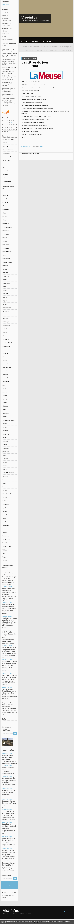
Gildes (4, 350)
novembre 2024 (6, 23)
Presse (5, 466)
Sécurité (5, 490)
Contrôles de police (7, 88)
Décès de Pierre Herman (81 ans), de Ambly (9, 77)
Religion (5, 476)
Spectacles (6, 504)
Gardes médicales (8, 343)
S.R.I (4, 480)
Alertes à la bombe (8, 150)
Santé (4, 483)
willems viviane (7, 604)
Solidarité (5, 501)
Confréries (6, 248)
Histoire (5, 357)
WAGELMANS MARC (9, 588)
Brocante (5, 195)
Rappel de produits (8, 472)
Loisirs (5, 416)
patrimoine (6, 451)
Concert (5, 237)
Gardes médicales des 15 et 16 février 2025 (9, 803)
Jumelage (5, 392)
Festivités (5, 332)
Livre (4, 409)
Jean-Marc (5, 661)
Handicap (5, 353)
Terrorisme (6, 515)
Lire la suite (5, 4)
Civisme (5, 216)
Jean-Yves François (8, 573)
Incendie (5, 371)
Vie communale (7, 546)
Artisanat (5, 164)
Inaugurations (7, 367)
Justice (5, 395)
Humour (5, 360)
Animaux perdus (7, 157)
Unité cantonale (6, 94)
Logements (6, 413)
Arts (4, 167)
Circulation (6, 209)
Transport (6, 529)
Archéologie (6, 160)
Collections (6, 223)
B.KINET (4, 632)
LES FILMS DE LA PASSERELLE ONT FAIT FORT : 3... (8, 814)
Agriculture (6, 146)
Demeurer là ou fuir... (8, 67)
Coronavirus (6, 258)
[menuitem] (24, 40)
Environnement (7, 315)
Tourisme (5, 522)
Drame (5, 286)
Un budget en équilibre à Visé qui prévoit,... (9, 826)
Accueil (24, 41)
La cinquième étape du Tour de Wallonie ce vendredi (8, 100)
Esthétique (6, 322)
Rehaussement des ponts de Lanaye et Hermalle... (9, 577)
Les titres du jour (35, 62)
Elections (5, 297)
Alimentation (6, 153)
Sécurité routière (8, 494)
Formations (6, 339)
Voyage (5, 557)
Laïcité (5, 402)
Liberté (4, 96)
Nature (5, 444)
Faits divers (6, 329)
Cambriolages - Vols (8, 199)
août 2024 (5, 31)
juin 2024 (4, 36)
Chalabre (9, 73)
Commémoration (7, 227)
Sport (4, 508)
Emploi (5, 301)
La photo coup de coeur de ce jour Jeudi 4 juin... (9, 60)
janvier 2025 (5, 18)
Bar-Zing (4, 85)
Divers (5, 279)
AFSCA (5, 143)
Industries (6, 374)
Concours (5, 241)
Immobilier (6, 364)
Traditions (6, 525)
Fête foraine (6, 336)
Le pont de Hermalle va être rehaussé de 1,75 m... (9, 620)
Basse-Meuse (7, 181)
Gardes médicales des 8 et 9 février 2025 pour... (8, 840)
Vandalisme (6, 543)
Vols (4, 553)
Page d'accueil (30, 50)
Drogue (5, 290)
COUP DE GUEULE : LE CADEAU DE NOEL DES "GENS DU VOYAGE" (53, 50)
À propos (47, 41)
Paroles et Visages (7, 51)
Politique (5, 458)
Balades (5, 178)
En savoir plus (4, 922)
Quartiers (5, 469)
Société (5, 497)
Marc (3, 689)
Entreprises (6, 311)
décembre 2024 (6, 20)
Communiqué (6, 234)
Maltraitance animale (9, 420)
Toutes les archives (7, 39)
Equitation (6, 318)
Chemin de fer (7, 206)
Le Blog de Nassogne (9, 78)
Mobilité (5, 430)
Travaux (5, 532)
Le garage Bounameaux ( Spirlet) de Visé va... (9, 592)
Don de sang (6, 283)
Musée (5, 437)
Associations (6, 171)
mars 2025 (5, 13)
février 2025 (5, 15)
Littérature (6, 406)
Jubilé (4, 388)
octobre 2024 (6, 26)
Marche (5, 423)
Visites (5, 550)
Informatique (6, 378)
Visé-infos (29, 17)
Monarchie (6, 434)
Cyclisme (5, 272)
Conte (4, 255)
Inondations (6, 381)
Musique (5, 441)
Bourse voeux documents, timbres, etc (8, 186)
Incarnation (5, 69)
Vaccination (6, 539)
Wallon (5, 560)
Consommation (7, 251)
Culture (5, 269)
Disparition (6, 276)
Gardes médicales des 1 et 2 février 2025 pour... (8, 865)
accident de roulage (8, 139)
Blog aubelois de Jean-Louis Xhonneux (8, 103)
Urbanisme (6, 536)
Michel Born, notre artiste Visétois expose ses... (8, 792)
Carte (4, 719)
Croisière (5, 265)
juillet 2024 (5, 33)
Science (5, 487)
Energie (5, 304)
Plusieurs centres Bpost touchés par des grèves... (8, 852)
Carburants (6, 202)
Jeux (4, 385)
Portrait (5, 462)
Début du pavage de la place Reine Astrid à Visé (9, 649)
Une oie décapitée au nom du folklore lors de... (9, 663)
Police (4, 455)
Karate (5, 399)
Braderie (5, 192)
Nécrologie (6, 448)
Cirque (4, 213)
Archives (35, 41)
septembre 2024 (7, 28)
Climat (4, 220)
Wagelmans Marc (8, 703)
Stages (5, 511)
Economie (5, 293)
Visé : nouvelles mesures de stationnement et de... (9, 707)
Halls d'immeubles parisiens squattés (7, 83)
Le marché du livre (7, 49)
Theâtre (5, 518)
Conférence (6, 244)
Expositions (6, 325)
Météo (5, 427)
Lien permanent (26, 146)
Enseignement (7, 307)
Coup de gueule (7, 262)
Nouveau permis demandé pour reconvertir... (7, 757)
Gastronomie (6, 346)
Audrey (4, 648)
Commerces (6, 230)
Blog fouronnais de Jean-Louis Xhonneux (9, 90)
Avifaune (5, 174)
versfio (4, 618)
